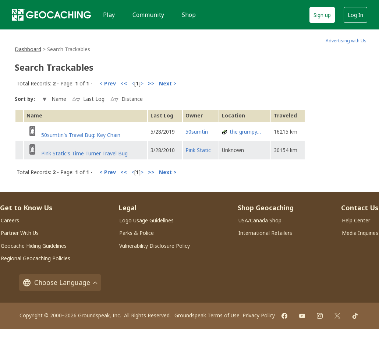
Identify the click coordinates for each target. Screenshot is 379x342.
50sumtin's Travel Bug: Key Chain (80, 134)
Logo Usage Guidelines (146, 220)
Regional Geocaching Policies (35, 258)
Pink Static (198, 150)
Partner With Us (20, 232)
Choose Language (60, 282)
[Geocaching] (51, 14)
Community (148, 15)
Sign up (322, 14)
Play (109, 15)
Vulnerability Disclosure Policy (154, 245)
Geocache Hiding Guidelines (34, 245)
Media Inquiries (360, 232)
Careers (10, 220)
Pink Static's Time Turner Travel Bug (84, 153)
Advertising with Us (346, 41)
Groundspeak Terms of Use (207, 315)
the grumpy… (245, 131)
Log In (355, 14)
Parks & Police (136, 232)
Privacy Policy (258, 315)
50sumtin (196, 131)
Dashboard (28, 49)
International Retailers (265, 232)
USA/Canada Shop (259, 220)
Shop (189, 15)
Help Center (356, 220)
